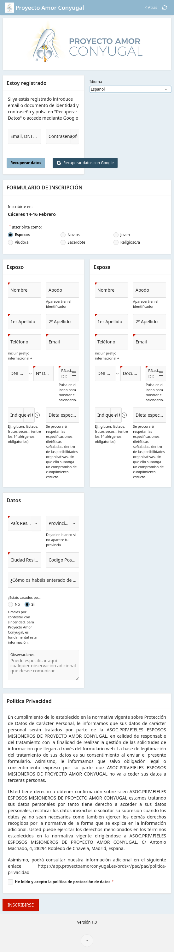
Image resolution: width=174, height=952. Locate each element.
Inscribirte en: (20, 206)
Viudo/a (22, 242)
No (17, 604)
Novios (73, 234)
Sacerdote (76, 242)
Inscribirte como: (27, 227)
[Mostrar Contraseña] (75, 136)
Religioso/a (130, 242)
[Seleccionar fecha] (74, 373)
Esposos (22, 234)
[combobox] (18, 373)
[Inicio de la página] (87, 940)
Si (33, 604)
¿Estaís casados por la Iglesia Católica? (24, 597)
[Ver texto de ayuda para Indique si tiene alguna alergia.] (37, 415)
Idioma (96, 81)
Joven (125, 234)
